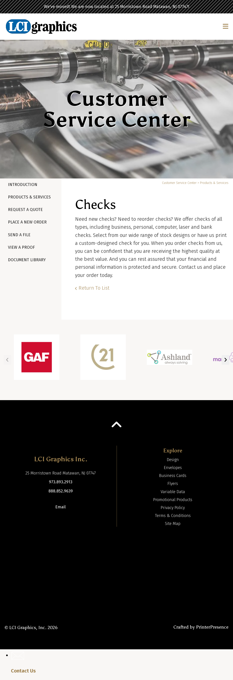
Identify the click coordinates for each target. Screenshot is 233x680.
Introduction (22, 184)
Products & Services (29, 197)
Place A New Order (27, 222)
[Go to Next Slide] (225, 360)
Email (60, 506)
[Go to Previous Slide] (7, 360)
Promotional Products (172, 499)
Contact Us (23, 671)
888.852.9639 (60, 491)
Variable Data (173, 491)
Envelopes (173, 467)
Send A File (19, 234)
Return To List (94, 288)
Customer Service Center (179, 183)
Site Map (172, 523)
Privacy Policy (173, 507)
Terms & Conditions (173, 515)
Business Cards (172, 475)
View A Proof (21, 247)
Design (173, 459)
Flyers (172, 483)
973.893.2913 (60, 481)
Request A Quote (25, 209)
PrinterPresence (212, 627)
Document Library (27, 259)
